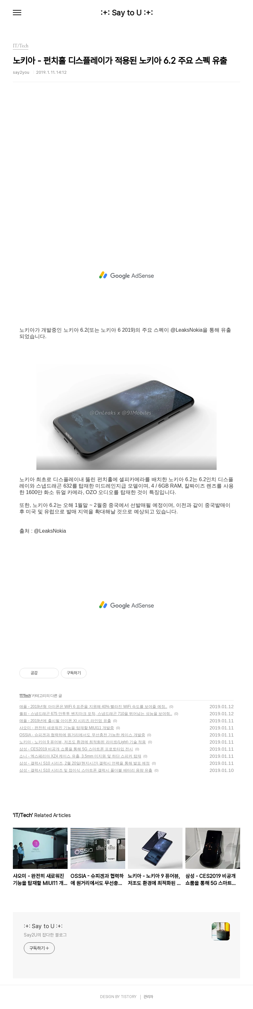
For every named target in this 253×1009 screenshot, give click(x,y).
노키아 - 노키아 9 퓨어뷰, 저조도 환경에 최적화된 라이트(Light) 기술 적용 (82, 742)
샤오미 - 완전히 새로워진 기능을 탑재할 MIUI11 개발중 (66, 728)
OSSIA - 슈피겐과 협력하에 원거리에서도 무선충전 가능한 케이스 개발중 (82, 735)
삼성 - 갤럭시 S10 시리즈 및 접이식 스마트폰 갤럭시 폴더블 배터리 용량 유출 (85, 770)
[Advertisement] (126, 169)
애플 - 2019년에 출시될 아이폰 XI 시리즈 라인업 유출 (65, 721)
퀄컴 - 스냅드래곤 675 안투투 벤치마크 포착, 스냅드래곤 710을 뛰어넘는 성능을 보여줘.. (95, 713)
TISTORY (128, 997)
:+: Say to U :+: (126, 13)
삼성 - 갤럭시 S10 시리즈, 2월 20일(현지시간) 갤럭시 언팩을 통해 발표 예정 (84, 763)
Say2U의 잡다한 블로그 (45, 935)
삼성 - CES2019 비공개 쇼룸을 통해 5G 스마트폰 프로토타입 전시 (76, 749)
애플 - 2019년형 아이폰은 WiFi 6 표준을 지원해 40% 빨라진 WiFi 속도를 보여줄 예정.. (93, 706)
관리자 (148, 997)
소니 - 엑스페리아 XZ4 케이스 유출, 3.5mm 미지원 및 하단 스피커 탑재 (80, 756)
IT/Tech (25, 695)
